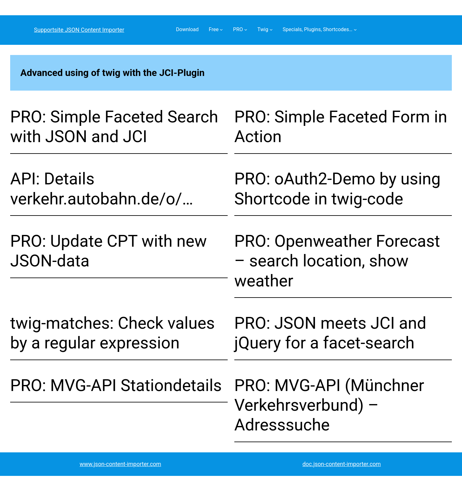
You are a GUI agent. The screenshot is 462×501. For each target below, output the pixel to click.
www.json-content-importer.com (120, 464)
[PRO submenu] (245, 29)
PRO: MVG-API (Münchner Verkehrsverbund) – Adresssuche (329, 405)
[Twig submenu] (271, 29)
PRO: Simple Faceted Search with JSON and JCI (114, 126)
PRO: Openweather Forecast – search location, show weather (337, 261)
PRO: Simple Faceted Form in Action (340, 126)
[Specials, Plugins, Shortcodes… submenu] (355, 29)
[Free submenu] (221, 29)
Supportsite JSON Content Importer (79, 29)
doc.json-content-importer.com (341, 464)
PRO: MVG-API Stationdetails (116, 385)
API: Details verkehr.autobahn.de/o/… (101, 188)
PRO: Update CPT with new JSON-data (108, 251)
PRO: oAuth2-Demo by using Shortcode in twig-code (337, 188)
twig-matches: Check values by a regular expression (112, 333)
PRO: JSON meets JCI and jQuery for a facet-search (330, 333)
